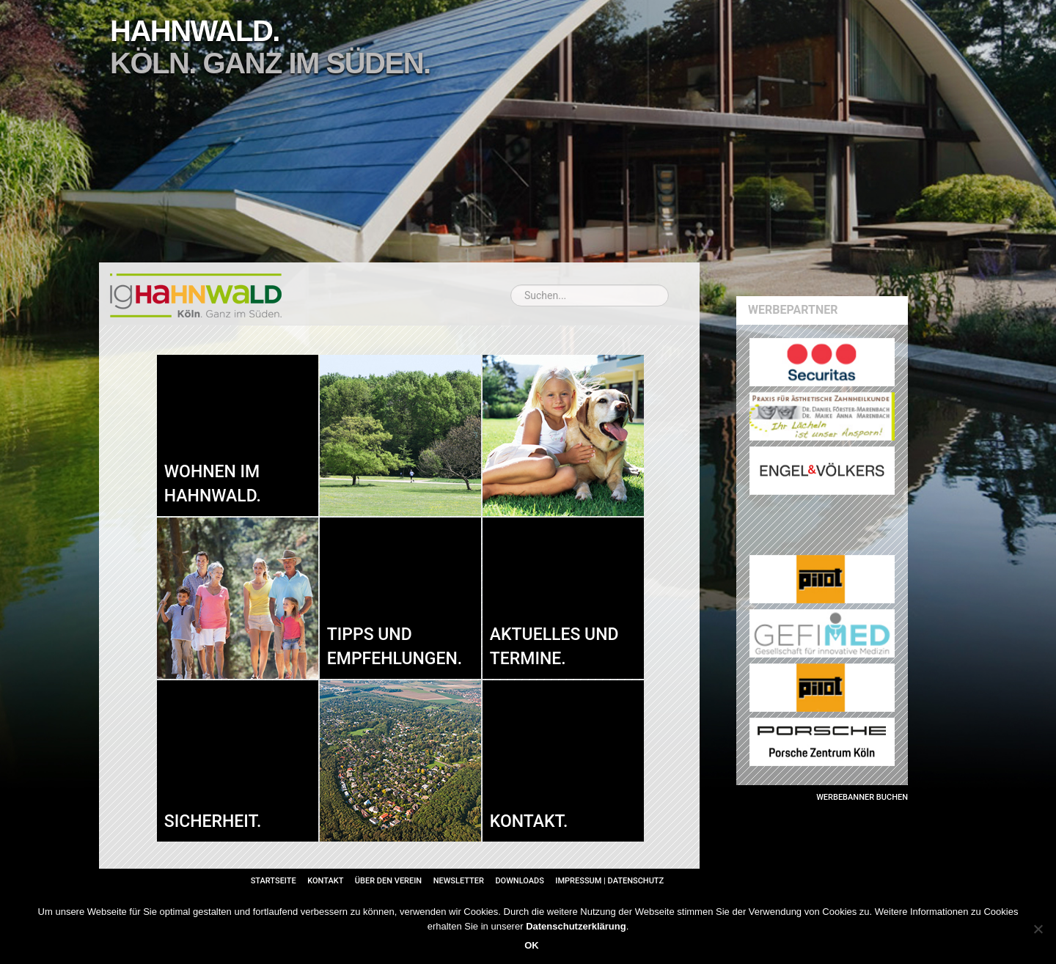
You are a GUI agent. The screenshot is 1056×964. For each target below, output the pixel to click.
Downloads (519, 881)
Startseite (273, 881)
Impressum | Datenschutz (609, 881)
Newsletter (458, 881)
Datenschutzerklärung (576, 926)
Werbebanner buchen (862, 797)
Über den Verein (388, 881)
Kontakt (325, 881)
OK (531, 945)
